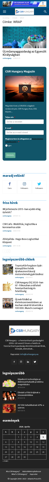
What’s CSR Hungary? (19, 474)
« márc (5, 461)
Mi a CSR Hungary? (13, 471)
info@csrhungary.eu (29, 354)
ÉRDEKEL (10, 155)
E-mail (8, 128)
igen (9, 145)
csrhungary (7, 58)
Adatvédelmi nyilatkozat (31, 471)
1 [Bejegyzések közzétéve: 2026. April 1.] (18, 437)
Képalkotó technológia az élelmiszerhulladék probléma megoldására (30, 382)
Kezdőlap (6, 18)
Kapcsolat (34, 474)
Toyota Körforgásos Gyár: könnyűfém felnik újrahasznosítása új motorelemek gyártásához (29, 270)
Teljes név (10, 117)
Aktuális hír (7, 47)
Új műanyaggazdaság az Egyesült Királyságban (24, 53)
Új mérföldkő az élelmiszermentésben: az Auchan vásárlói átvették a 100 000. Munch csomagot (29, 304)
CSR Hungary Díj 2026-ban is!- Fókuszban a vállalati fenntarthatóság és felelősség (29, 287)
